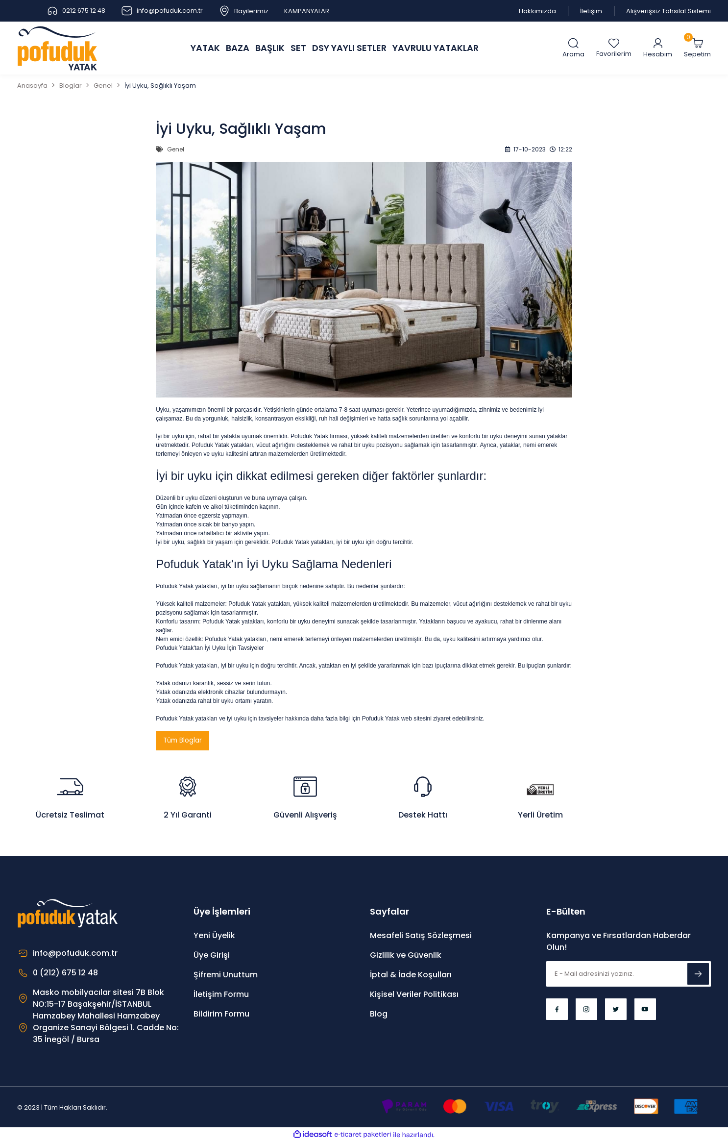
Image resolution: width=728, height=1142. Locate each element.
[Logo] (57, 48)
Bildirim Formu (221, 1014)
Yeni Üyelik (214, 936)
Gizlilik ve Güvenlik (405, 955)
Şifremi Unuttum (226, 975)
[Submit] (698, 974)
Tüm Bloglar (183, 740)
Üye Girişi (212, 955)
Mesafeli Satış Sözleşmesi (421, 936)
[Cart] (697, 48)
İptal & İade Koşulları (411, 975)
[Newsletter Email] (628, 974)
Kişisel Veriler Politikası (414, 994)
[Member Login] (657, 48)
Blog (379, 1014)
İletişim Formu (221, 994)
